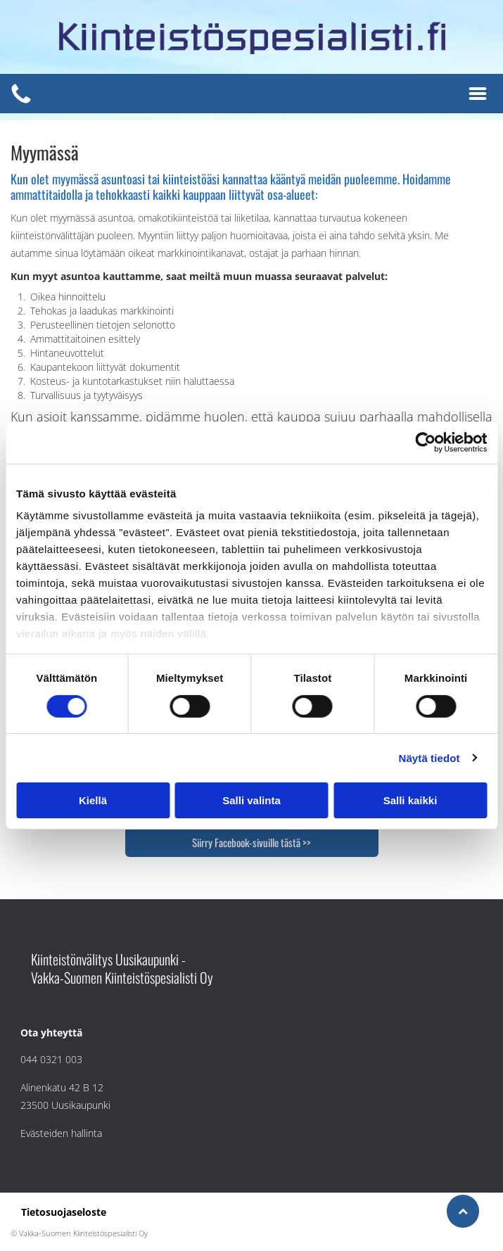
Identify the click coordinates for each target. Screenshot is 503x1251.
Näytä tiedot (429, 758)
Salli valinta (251, 800)
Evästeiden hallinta (61, 1133)
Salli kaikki (410, 800)
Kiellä (93, 800)
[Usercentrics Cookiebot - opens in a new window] (425, 442)
